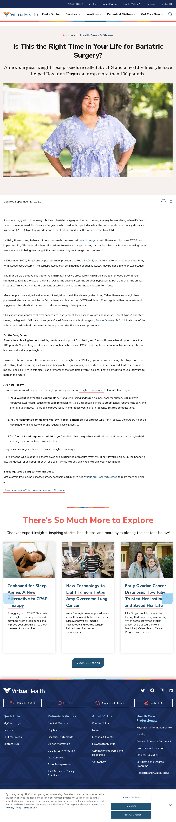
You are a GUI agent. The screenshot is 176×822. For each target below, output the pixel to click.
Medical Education (147, 755)
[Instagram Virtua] (161, 691)
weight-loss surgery (91, 390)
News (95, 730)
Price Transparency (59, 764)
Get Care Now (152, 14)
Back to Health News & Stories (88, 35)
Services (72, 14)
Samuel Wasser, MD (108, 320)
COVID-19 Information (61, 751)
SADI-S (88, 260)
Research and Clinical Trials (152, 773)
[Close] (170, 805)
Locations (94, 14)
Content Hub (11, 744)
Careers (151, 4)
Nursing (141, 734)
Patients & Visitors (121, 14)
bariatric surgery (88, 240)
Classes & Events (103, 737)
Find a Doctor (51, 14)
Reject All (131, 806)
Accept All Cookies (131, 814)
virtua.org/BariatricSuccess (101, 477)
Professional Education (150, 748)
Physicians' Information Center (154, 727)
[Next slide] (167, 598)
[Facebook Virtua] (152, 691)
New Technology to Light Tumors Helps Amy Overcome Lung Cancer (86, 595)
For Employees (12, 737)
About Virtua (110, 4)
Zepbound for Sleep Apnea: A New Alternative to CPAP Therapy (27, 595)
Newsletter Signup (103, 744)
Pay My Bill (167, 4)
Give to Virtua (132, 4)
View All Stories (88, 663)
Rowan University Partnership (154, 741)
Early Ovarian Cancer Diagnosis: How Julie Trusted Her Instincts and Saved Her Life (146, 595)
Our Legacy (99, 762)
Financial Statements (60, 737)
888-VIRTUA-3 (75, 4)
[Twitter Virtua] (143, 691)
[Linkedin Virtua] (171, 691)
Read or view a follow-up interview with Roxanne (34, 490)
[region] (88, 805)
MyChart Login (12, 723)
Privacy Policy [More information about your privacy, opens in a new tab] (13, 807)
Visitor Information (59, 744)
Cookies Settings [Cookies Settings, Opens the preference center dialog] (131, 797)
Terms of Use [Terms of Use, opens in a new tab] (29, 807)
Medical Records (58, 723)
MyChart (93, 4)
